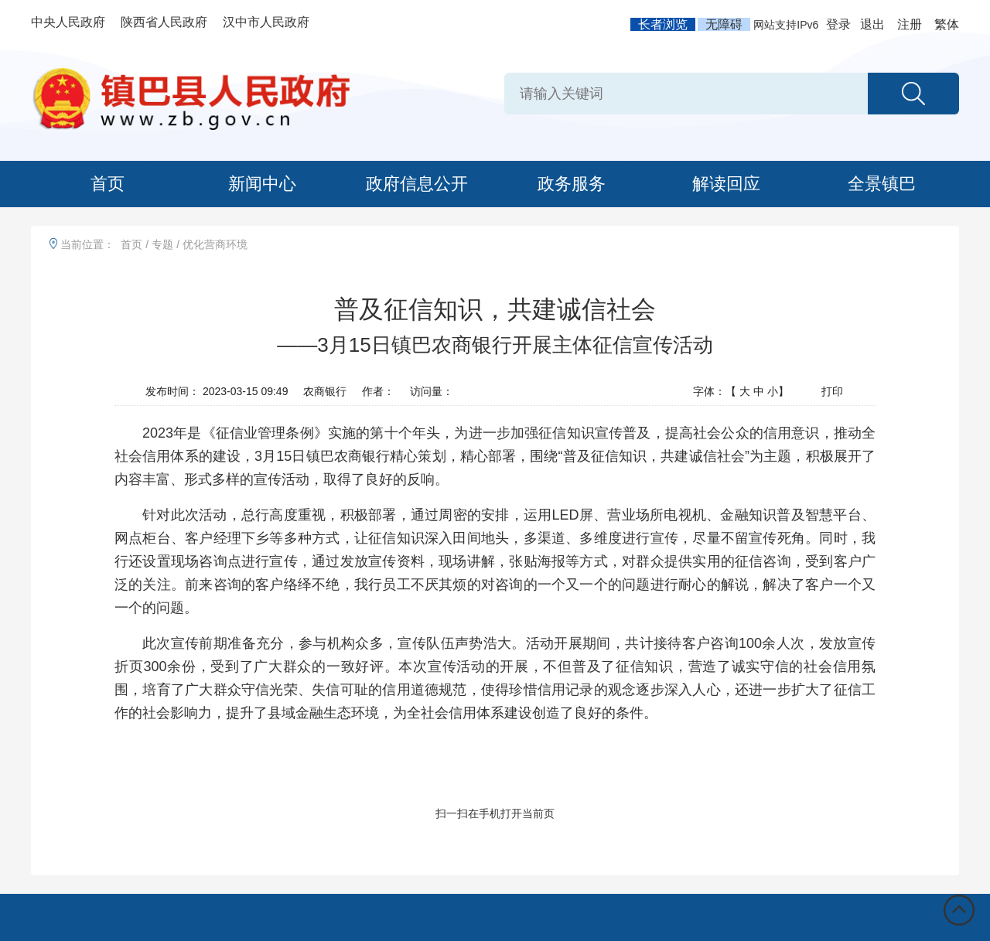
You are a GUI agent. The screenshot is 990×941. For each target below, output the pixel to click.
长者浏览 (663, 24)
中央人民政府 (68, 22)
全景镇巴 (882, 183)
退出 (872, 24)
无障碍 (723, 24)
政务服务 (572, 183)
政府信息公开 (417, 183)
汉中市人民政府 (266, 22)
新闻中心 (262, 183)
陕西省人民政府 (164, 22)
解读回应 (726, 183)
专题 (162, 244)
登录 (838, 24)
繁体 (946, 24)
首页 (107, 183)
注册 (909, 24)
